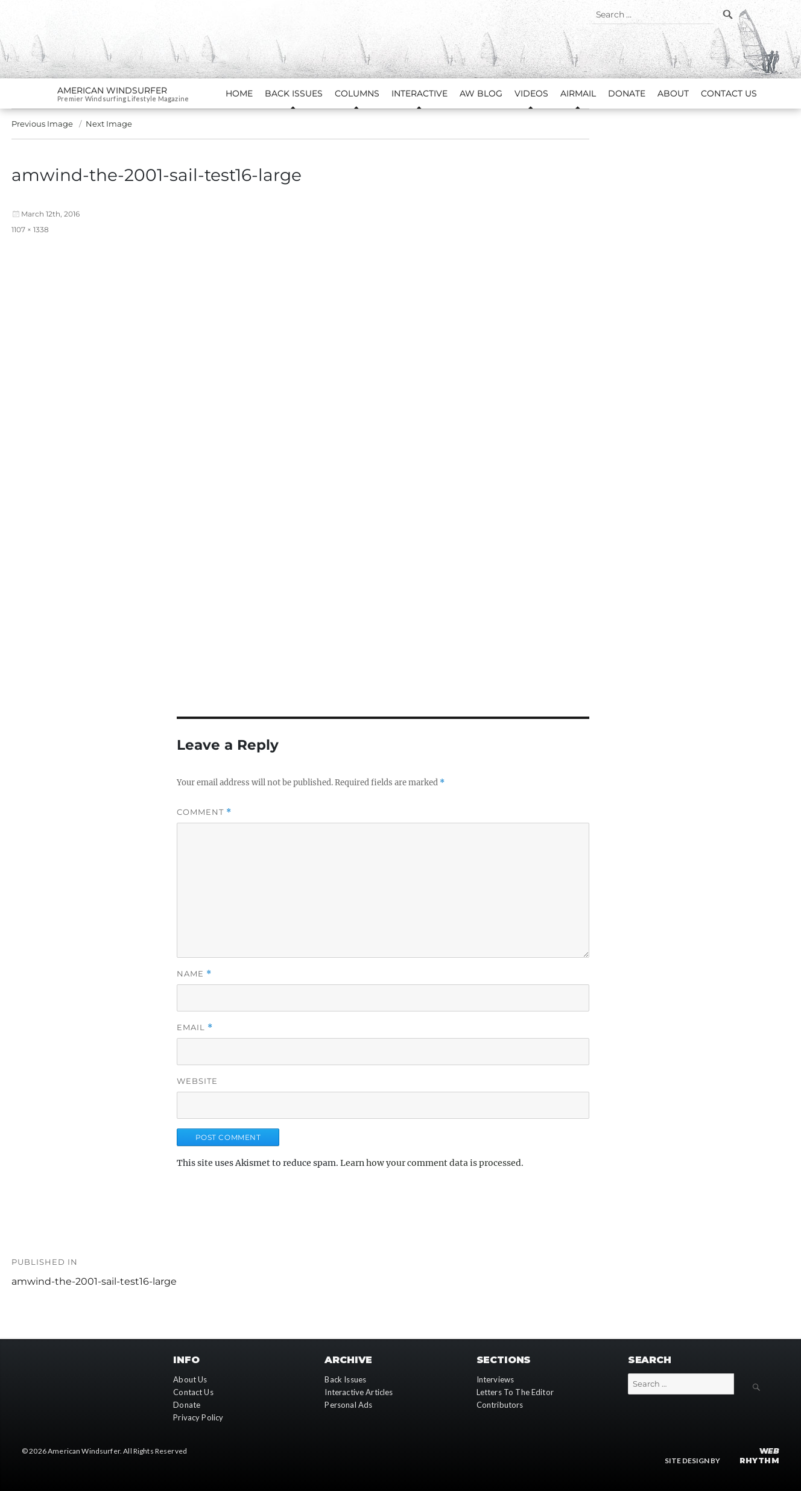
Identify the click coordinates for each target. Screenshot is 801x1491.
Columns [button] (357, 93)
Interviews (495, 1379)
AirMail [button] (578, 93)
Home (239, 93)
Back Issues (345, 1379)
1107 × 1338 (30, 229)
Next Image (109, 123)
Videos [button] (531, 93)
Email (195, 1027)
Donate (626, 93)
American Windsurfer (112, 90)
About (673, 93)
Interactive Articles (359, 1392)
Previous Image (42, 123)
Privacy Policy (198, 1417)
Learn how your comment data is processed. (432, 1162)
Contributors (500, 1405)
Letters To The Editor (515, 1392)
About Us (190, 1379)
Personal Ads (348, 1405)
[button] (383, 457)
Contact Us (729, 93)
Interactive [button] (419, 93)
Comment (204, 812)
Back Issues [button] (294, 93)
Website (197, 1081)
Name (194, 974)
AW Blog (481, 93)
